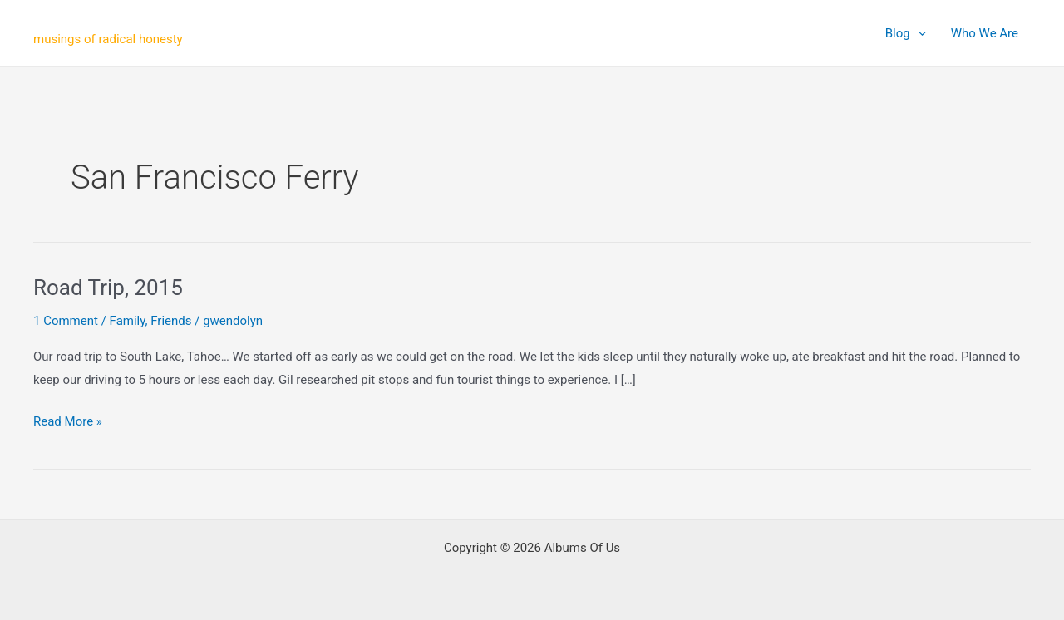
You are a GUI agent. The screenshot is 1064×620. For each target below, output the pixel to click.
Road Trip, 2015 (108, 287)
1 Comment (65, 320)
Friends (170, 320)
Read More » (67, 422)
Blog (905, 33)
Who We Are (984, 33)
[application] (918, 33)
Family (127, 320)
